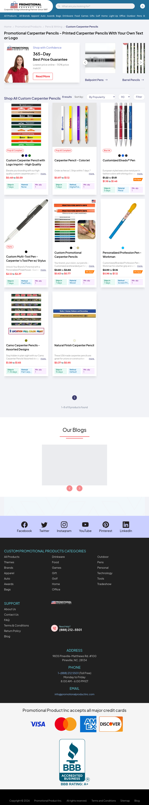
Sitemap (125, 800)
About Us (10, 609)
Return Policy (12, 631)
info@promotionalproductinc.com (74, 694)
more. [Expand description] (43, 173)
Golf (98, 16)
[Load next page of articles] (79, 488)
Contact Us (11, 614)
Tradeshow (104, 584)
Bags (58, 16)
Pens (139, 16)
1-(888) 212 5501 (68, 673)
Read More (43, 76)
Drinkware (67, 16)
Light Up (113, 16)
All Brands (24, 16)
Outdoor (131, 16)
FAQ (7, 620)
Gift (54, 573)
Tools (100, 578)
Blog (7, 636)
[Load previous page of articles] (69, 488)
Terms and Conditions (104, 800)
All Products (10, 16)
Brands (8, 567)
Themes (9, 562)
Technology (105, 573)
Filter (139, 96)
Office (122, 16)
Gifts (92, 16)
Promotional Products (28, 26)
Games (84, 16)
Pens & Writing (53, 26)
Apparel (35, 16)
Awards (50, 16)
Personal (103, 567)
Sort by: (79, 96)
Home (104, 16)
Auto (43, 16)
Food (77, 16)
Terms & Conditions (16, 625)
